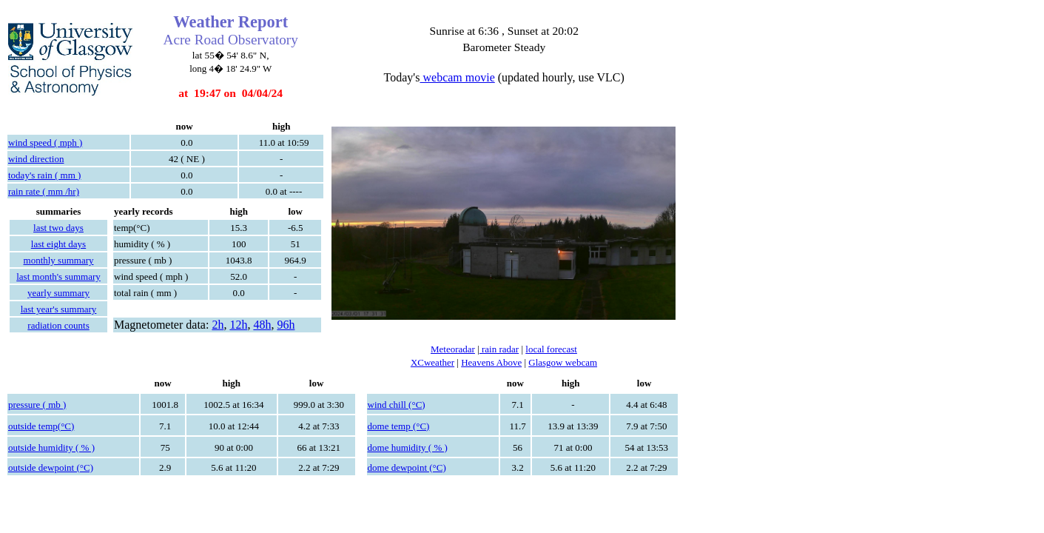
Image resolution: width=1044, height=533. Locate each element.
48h (262, 324)
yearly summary (58, 292)
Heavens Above (491, 362)
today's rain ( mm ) (44, 175)
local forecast (551, 349)
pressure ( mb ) (37, 404)
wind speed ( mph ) (45, 142)
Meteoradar (453, 349)
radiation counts (58, 325)
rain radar (499, 349)
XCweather (432, 362)
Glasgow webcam (562, 362)
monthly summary (59, 260)
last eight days (58, 243)
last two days (58, 227)
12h (238, 324)
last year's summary (59, 309)
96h (285, 324)
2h (217, 324)
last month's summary (58, 276)
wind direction (36, 158)
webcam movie (457, 77)
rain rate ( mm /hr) (43, 191)
